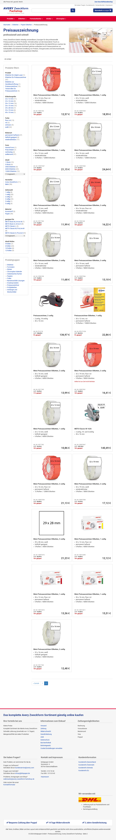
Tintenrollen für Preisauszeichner (11, 90)
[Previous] (36, 683)
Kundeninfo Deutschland (87, 762)
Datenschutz (45, 740)
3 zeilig (7, 201)
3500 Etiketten (10, 167)
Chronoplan (61, 19)
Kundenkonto (90, 5)
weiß (6, 127)
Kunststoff (9, 211)
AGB (42, 737)
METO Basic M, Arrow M (13, 222)
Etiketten (22, 19)
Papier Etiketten (26, 25)
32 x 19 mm (9, 110)
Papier (7, 214)
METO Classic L (10, 226)
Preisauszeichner (11, 86)
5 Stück (7, 164)
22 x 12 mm (9, 99)
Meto (7, 184)
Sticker (49, 19)
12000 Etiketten (10, 171)
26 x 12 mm (9, 103)
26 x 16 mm (9, 106)
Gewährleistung (46, 734)
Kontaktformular (9, 785)
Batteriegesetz (46, 745)
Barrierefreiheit (46, 743)
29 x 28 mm (9, 108)
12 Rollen (8, 250)
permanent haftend (12, 135)
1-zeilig (7, 194)
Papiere (9, 276)
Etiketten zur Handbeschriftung (11, 83)
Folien (9, 278)
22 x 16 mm (9, 101)
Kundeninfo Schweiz (86, 768)
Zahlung (43, 728)
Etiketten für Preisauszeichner (15, 77)
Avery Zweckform (11, 182)
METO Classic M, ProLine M (14, 228)
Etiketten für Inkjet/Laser (14, 75)
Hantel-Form (9, 147)
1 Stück (7, 162)
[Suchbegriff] (51, 10)
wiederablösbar (10, 139)
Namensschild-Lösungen (16, 281)
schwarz (8, 125)
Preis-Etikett (9, 150)
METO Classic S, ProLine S (14, 233)
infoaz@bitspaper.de (22, 773)
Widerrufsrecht (46, 731)
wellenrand (9, 154)
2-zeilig (7, 199)
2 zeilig (7, 197)
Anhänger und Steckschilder (12, 291)
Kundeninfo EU (84, 770)
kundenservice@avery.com (24, 768)
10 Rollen (8, 248)
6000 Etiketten (10, 169)
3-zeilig (7, 203)
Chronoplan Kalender (14, 271)
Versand (43, 726)
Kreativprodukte (12, 283)
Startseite (6, 25)
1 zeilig (7, 192)
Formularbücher (36, 19)
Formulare (10, 267)
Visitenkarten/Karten (14, 274)
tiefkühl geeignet (11, 137)
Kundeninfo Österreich (86, 765)
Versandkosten (100, 5)
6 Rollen (8, 246)
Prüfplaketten (12, 287)
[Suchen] (73, 10)
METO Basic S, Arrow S (13, 224)
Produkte (11, 19)
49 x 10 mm (9, 112)
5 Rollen (8, 244)
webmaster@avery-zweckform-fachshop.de (18, 779)
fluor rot (8, 120)
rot (6, 122)
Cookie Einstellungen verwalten (51, 748)
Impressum (109, 5)
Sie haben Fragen (80, 5)
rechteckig (8, 152)
